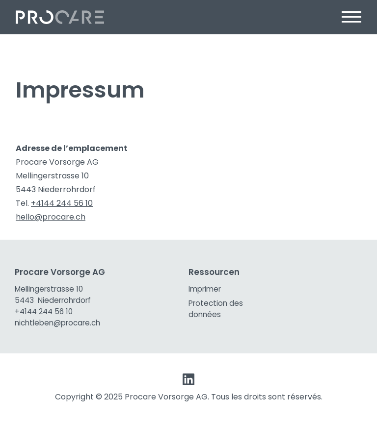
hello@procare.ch (50, 217)
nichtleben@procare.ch (57, 323)
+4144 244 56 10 (62, 203)
